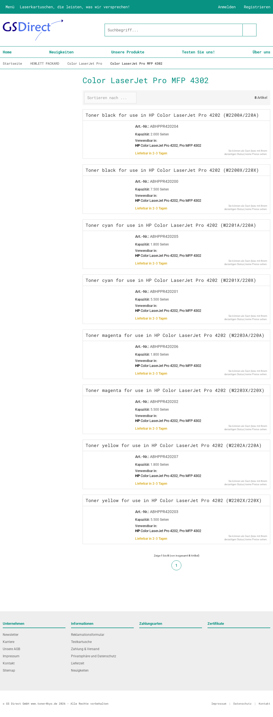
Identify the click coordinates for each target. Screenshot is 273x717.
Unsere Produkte (127, 51)
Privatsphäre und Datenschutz (93, 656)
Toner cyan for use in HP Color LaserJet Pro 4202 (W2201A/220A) (171, 225)
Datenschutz (242, 703)
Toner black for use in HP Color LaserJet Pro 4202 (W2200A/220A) (172, 115)
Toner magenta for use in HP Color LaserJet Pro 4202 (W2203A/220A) (175, 335)
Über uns (261, 51)
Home (7, 51)
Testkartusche (81, 642)
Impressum (11, 656)
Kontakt (9, 663)
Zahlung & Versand (85, 649)
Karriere (8, 642)
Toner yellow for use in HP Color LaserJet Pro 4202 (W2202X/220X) (174, 500)
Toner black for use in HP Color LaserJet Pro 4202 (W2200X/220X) (172, 170)
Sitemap (9, 670)
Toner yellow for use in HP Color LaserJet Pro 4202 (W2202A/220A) (174, 445)
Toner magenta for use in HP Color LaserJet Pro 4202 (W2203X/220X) (175, 390)
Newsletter (10, 635)
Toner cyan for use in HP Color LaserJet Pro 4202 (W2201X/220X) (171, 280)
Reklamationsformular (87, 635)
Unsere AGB (11, 649)
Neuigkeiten (61, 51)
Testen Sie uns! (198, 51)
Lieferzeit (77, 663)
